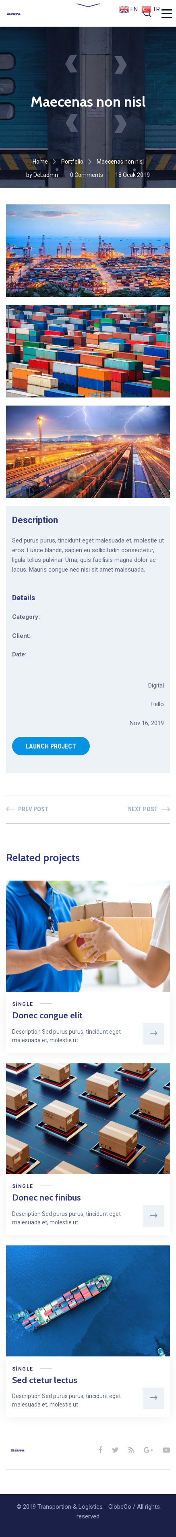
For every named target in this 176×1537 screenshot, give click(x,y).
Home (40, 161)
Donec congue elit (47, 1015)
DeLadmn (45, 175)
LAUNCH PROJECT (51, 746)
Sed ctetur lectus (44, 1380)
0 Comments (86, 175)
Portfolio (72, 161)
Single (22, 1004)
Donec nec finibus (46, 1197)
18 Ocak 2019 (132, 175)
